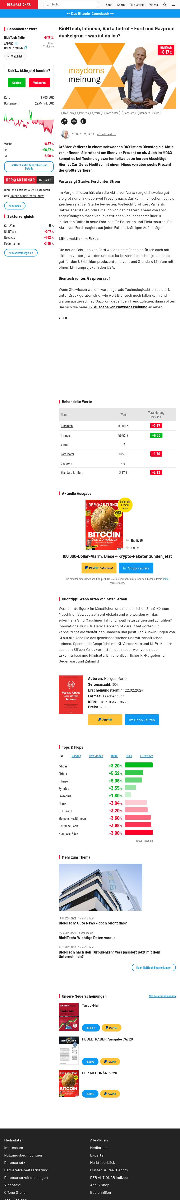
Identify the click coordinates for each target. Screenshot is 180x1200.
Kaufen (16, 82)
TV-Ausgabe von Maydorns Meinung (117, 307)
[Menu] (174, 4)
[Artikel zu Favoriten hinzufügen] (83, 121)
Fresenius (65, 796)
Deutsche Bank (68, 826)
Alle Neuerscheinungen (162, 996)
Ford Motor (112, 113)
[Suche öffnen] (48, 4)
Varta (97, 113)
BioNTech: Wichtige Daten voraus (87, 938)
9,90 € (90, 1061)
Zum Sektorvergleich (21, 253)
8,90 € (90, 1094)
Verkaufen (39, 82)
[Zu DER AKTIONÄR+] (137, 4)
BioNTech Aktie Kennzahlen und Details (29, 166)
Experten (98, 1155)
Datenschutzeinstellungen (26, 1177)
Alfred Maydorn (106, 134)
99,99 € (91, 1028)
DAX (61, 755)
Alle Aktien (99, 1140)
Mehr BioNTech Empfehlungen (153, 967)
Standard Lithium (149, 113)
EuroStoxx (146, 755)
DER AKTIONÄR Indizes (109, 1177)
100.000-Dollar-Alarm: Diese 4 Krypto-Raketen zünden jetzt (117, 556)
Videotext (12, 1184)
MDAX (114, 755)
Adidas (63, 766)
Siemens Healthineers (73, 818)
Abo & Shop (99, 1184)
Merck (62, 803)
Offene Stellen (16, 1192)
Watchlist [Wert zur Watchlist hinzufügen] (16, 56)
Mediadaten (14, 1140)
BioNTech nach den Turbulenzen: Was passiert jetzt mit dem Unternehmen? (109, 954)
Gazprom (129, 113)
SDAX (129, 755)
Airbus (63, 773)
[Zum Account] (121, 4)
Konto (166, 579)
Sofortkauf (99, 568)
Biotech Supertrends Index (27, 195)
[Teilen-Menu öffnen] (64, 121)
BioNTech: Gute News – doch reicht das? (93, 923)
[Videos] (153, 4)
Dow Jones (96, 755)
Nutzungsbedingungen (23, 1155)
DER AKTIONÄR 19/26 (99, 1073)
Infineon (84, 113)
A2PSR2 (10, 43)
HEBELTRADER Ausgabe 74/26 (107, 1039)
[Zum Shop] (109, 4)
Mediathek (98, 1147)
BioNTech (68, 113)
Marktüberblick (102, 1162)
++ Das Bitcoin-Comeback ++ (90, 13)
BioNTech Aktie (14, 37)
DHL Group (65, 811)
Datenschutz (14, 1162)
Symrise (64, 788)
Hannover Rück (68, 833)
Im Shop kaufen (136, 568)
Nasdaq (76, 755)
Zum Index (15, 206)
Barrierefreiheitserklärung (26, 1170)
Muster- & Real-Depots (109, 1170)
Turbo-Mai (90, 1005)
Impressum (13, 1147)
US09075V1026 (15, 47)
